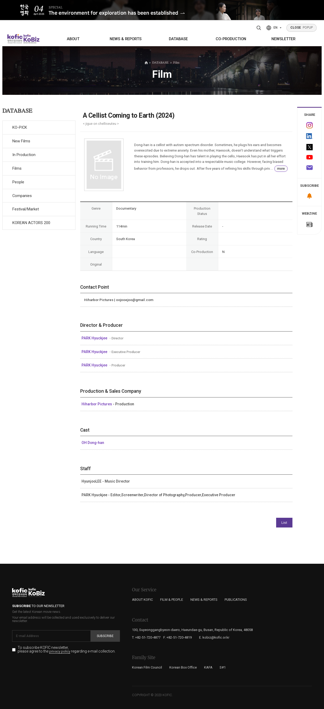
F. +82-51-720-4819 (177, 637)
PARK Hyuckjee (95, 338)
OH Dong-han (93, 443)
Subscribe (105, 636)
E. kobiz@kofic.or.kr (214, 637)
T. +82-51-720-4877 (146, 637)
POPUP (301, 27)
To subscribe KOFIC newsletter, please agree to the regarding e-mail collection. (66, 650)
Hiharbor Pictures (97, 404)
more (281, 168)
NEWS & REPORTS (125, 39)
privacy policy (59, 651)
